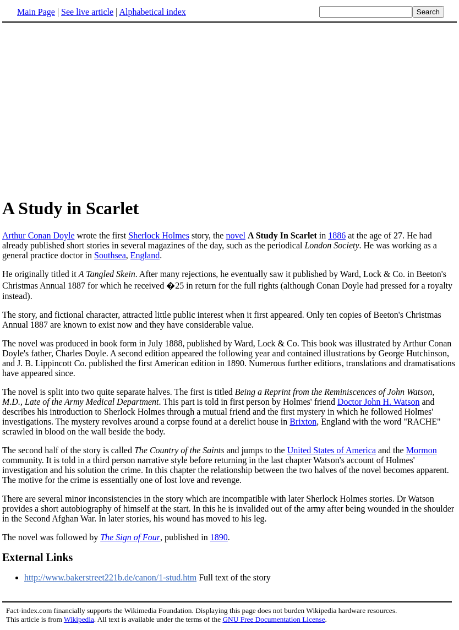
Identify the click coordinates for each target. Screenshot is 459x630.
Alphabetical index (152, 12)
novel (235, 235)
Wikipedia (79, 619)
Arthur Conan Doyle (38, 235)
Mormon (421, 450)
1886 (337, 235)
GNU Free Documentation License (273, 619)
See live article (87, 12)
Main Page (36, 12)
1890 (219, 537)
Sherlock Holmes (158, 235)
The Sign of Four (130, 537)
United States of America (331, 450)
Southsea (110, 255)
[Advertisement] (229, 109)
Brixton (302, 421)
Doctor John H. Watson (378, 401)
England (145, 255)
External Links (37, 557)
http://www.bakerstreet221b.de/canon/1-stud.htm (110, 577)
